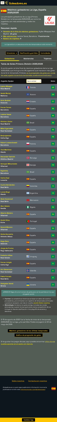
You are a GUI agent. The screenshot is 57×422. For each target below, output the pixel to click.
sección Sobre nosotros (41, 303)
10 (53, 200)
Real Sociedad (6, 131)
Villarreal (4, 166)
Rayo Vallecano (7, 251)
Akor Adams (5, 206)
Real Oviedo (5, 258)
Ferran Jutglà (6, 262)
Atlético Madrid (7, 159)
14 (53, 137)
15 (53, 130)
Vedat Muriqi (6, 93)
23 (53, 94)
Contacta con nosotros (37, 386)
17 (53, 101)
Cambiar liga (28, 420)
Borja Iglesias (6, 135)
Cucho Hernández (8, 185)
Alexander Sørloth (8, 157)
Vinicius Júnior (6, 121)
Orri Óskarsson (6, 269)
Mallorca (4, 96)
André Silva (5, 220)
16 (53, 109)
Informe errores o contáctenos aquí (32, 395)
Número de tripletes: (11, 38)
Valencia (4, 244)
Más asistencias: (10, 36)
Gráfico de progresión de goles (28, 335)
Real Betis (5, 187)
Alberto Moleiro (7, 213)
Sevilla (3, 208)
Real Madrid (5, 89)
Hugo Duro (5, 241)
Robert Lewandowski (9, 142)
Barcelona (5, 110)
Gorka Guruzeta (7, 234)
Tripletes (47, 58)
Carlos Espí (5, 178)
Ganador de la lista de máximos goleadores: (20, 31)
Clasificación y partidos (29, 53)
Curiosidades (45, 53)
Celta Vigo (5, 138)
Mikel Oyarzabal (7, 128)
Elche (3, 222)
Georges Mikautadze (9, 164)
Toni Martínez (6, 150)
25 (53, 87)
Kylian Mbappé (6, 86)
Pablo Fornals (6, 276)
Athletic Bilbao (6, 236)
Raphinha (4, 171)
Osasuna (4, 103)
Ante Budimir (6, 100)
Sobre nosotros (18, 386)
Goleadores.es (18, 3)
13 (53, 158)
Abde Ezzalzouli (7, 199)
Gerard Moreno (6, 227)
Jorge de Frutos (7, 248)
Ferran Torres (6, 107)
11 (53, 179)
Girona (3, 286)
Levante (4, 180)
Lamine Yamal (6, 114)
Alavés (3, 152)
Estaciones (12, 53)
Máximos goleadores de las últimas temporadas (28, 331)
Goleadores (9, 58)
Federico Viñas (6, 255)
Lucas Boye (5, 192)
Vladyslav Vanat (7, 283)
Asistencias (29, 58)
